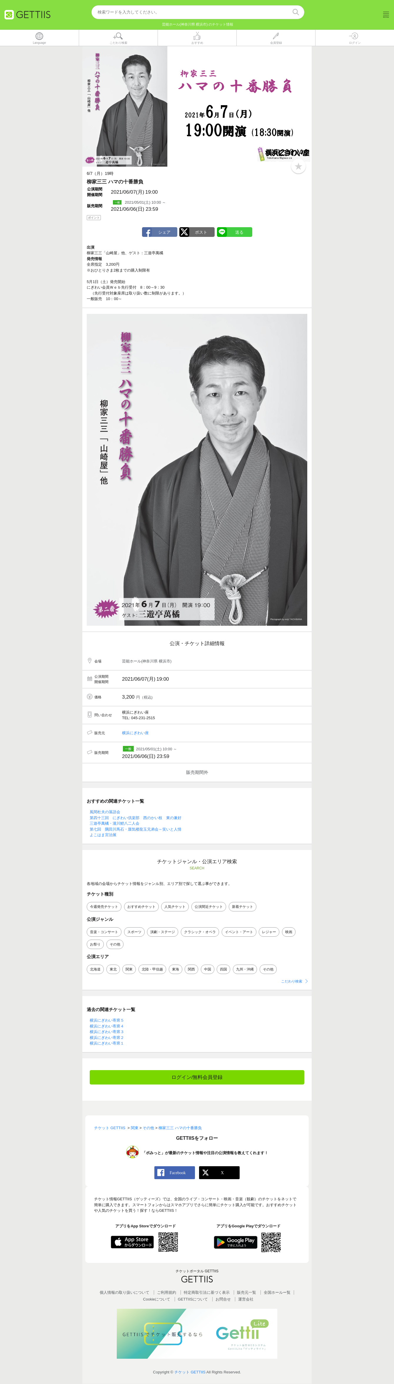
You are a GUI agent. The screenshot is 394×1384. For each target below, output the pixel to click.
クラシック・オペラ (200, 932)
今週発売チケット (104, 907)
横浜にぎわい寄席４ (107, 1026)
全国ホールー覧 (277, 1293)
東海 (175, 969)
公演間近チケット (209, 907)
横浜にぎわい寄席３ (107, 1032)
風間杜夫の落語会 (105, 812)
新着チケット (242, 907)
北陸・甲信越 (152, 969)
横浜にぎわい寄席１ (107, 1043)
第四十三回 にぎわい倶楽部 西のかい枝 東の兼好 (135, 818)
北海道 (95, 969)
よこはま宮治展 (103, 835)
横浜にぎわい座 (135, 733)
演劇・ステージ (162, 932)
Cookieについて (156, 1299)
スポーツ (134, 932)
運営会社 (245, 1299)
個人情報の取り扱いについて (124, 1293)
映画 (288, 932)
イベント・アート (239, 932)
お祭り (95, 944)
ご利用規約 (166, 1293)
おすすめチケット (141, 907)
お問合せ (223, 1299)
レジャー (269, 932)
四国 (223, 969)
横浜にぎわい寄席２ (107, 1037)
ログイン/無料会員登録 (197, 1077)
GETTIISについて (193, 1299)
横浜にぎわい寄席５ (107, 1020)
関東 (129, 969)
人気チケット (175, 907)
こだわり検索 (291, 981)
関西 (191, 969)
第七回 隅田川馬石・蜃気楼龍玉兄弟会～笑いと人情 (135, 829)
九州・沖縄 (245, 969)
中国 (207, 969)
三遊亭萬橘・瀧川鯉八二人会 (114, 823)
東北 (113, 969)
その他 (115, 944)
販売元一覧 (246, 1293)
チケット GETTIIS (190, 1372)
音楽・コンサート (104, 932)
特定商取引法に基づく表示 (207, 1293)
